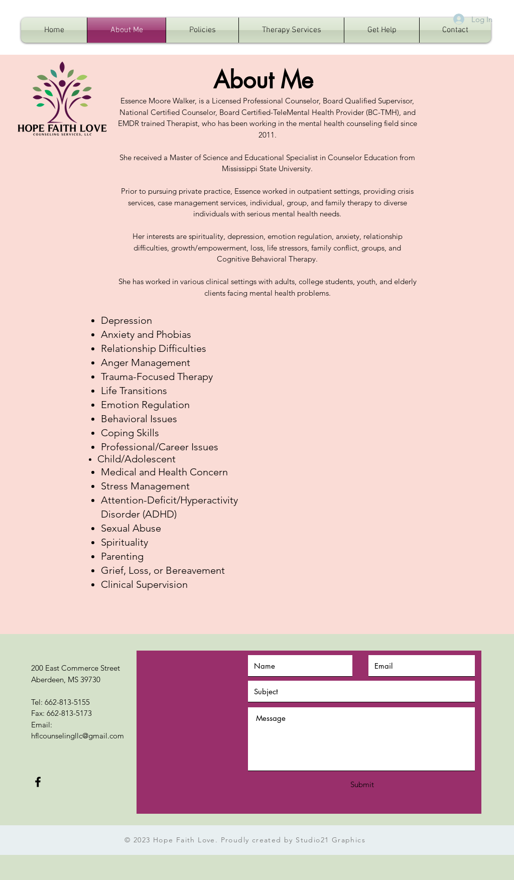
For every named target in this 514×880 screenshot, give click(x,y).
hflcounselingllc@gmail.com (77, 735)
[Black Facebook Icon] (38, 782)
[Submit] (362, 784)
